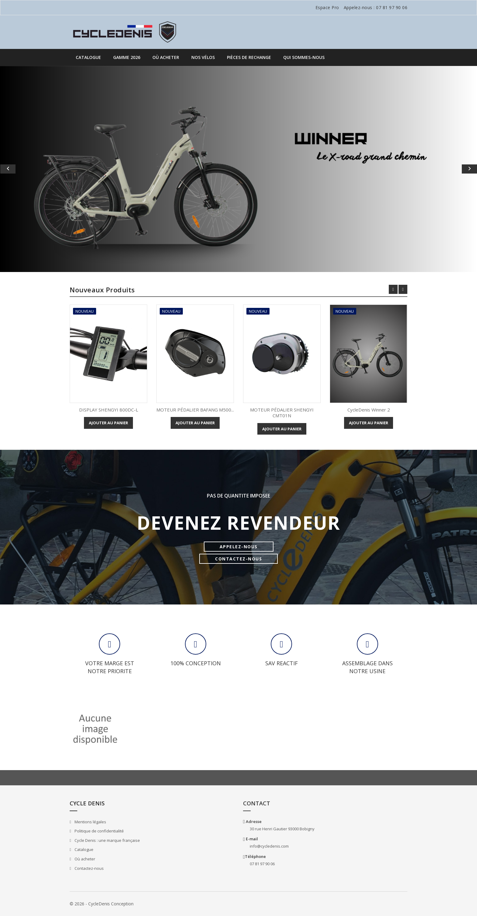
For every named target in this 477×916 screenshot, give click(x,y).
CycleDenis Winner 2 (368, 410)
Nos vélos (203, 57)
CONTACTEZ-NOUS (238, 559)
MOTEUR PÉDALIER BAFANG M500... (195, 410)
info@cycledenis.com (269, 846)
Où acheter (165, 57)
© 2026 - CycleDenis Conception (102, 904)
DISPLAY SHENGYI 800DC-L (108, 410)
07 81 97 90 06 (391, 7)
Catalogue (88, 57)
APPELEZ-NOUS (239, 546)
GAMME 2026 (126, 57)
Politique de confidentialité (99, 831)
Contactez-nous (89, 868)
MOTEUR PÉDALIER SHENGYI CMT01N (282, 413)
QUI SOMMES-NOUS (304, 57)
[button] (35, 169)
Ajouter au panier (108, 422)
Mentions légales (90, 822)
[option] (238, 169)
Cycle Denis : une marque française (107, 840)
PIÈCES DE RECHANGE (249, 57)
